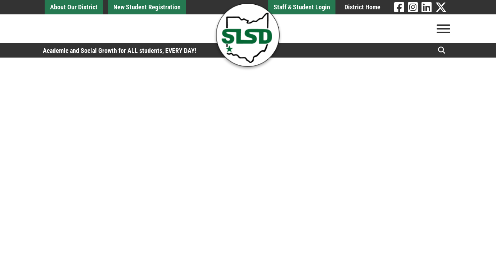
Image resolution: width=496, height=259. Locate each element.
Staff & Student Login (302, 7)
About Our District (74, 7)
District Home (362, 7)
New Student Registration (147, 7)
